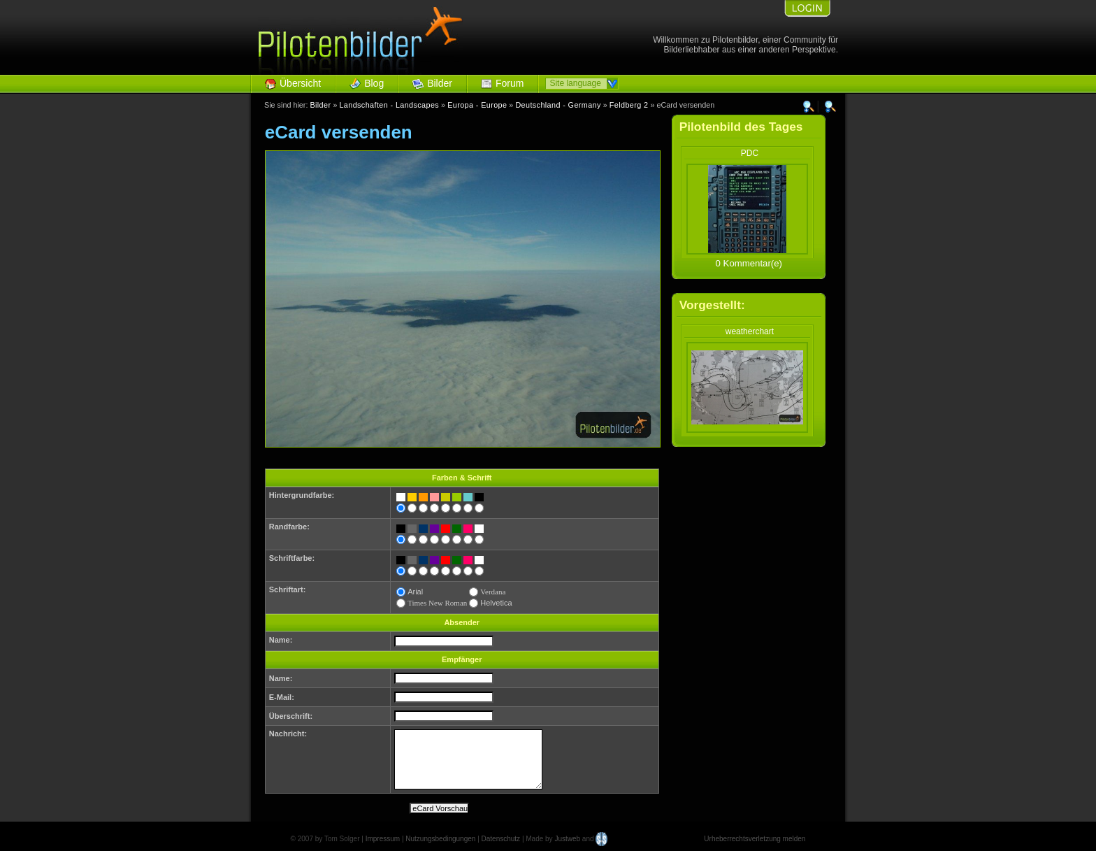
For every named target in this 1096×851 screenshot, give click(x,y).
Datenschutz (501, 839)
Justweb (567, 839)
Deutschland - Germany (557, 105)
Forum (510, 83)
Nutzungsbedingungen (440, 839)
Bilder (439, 83)
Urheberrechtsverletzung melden (754, 839)
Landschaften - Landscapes (389, 105)
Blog (374, 83)
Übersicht (300, 83)
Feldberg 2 (629, 105)
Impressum (383, 839)
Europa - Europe (477, 105)
